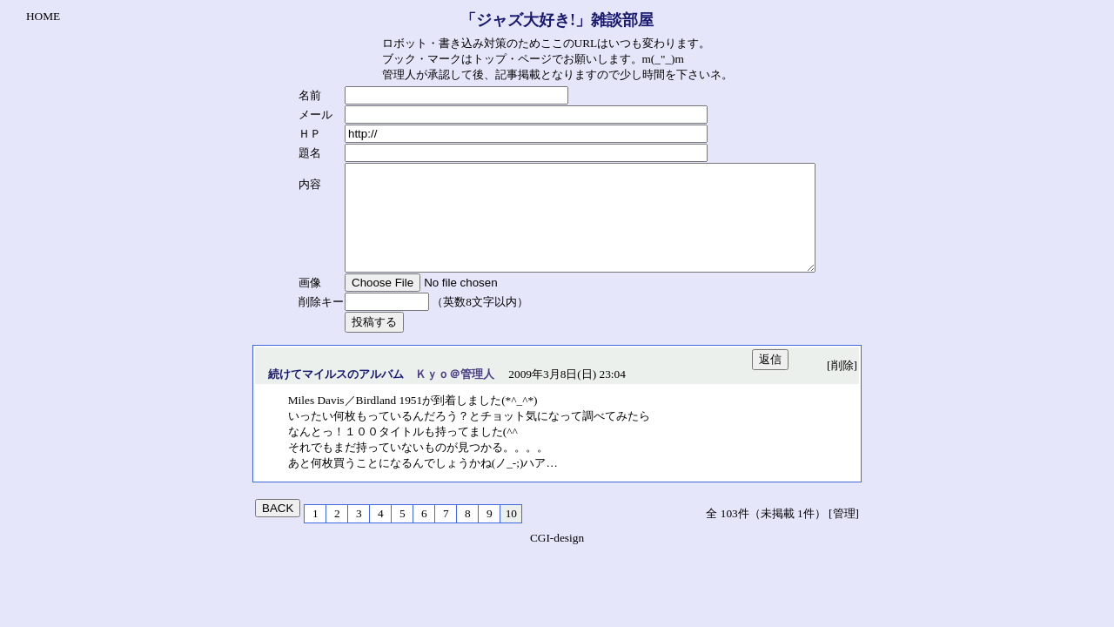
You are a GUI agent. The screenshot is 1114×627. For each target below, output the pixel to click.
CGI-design (557, 558)
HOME (43, 16)
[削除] (842, 386)
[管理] (844, 534)
